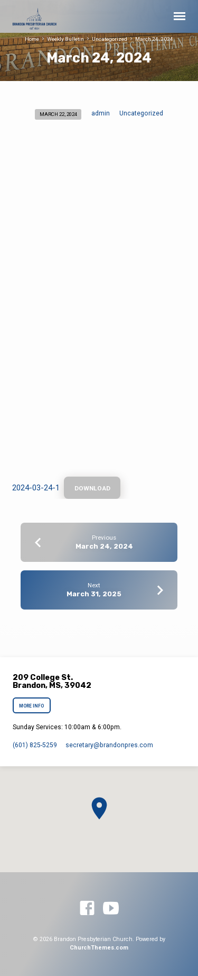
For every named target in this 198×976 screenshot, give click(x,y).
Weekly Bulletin (65, 39)
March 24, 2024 (154, 39)
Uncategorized (109, 39)
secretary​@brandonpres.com (109, 745)
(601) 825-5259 (35, 745)
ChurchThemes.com (99, 947)
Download (92, 488)
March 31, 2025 (94, 594)
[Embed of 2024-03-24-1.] (99, 304)
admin (100, 113)
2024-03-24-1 (36, 488)
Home (32, 39)
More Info (32, 706)
